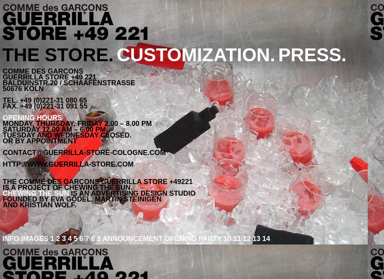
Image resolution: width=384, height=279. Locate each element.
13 (255, 239)
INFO (11, 239)
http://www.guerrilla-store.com (68, 164)
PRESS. (312, 55)
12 (246, 239)
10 (227, 239)
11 (236, 239)
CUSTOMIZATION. (196, 55)
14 (265, 239)
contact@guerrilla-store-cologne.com (84, 153)
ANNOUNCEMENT (134, 239)
